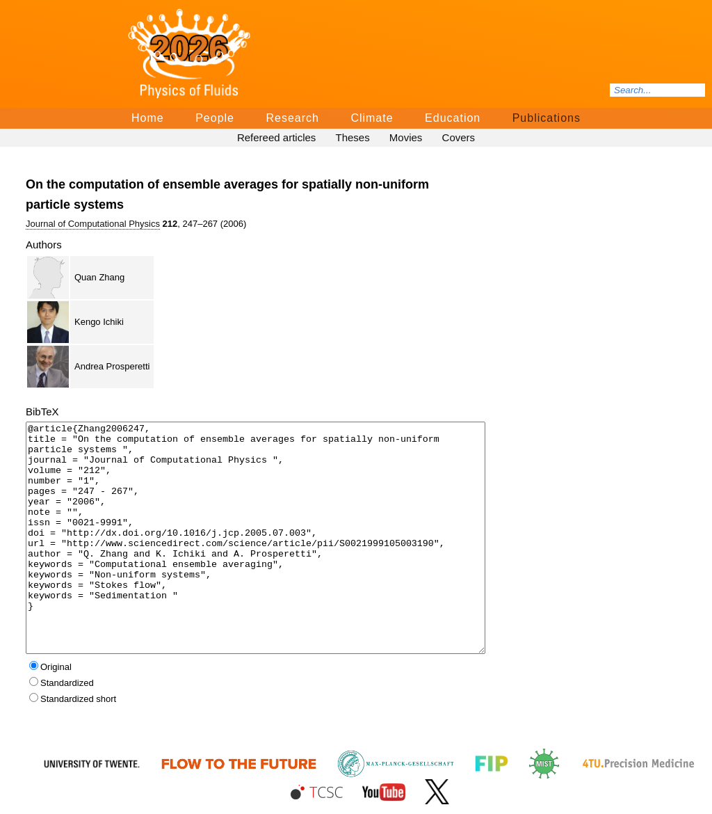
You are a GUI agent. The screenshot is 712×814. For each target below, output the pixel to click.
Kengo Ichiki (99, 322)
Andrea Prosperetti (111, 366)
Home (147, 118)
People (214, 118)
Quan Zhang (99, 277)
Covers (459, 137)
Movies (406, 137)
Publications (546, 118)
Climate (371, 118)
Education (452, 118)
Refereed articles (276, 137)
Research (292, 118)
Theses (352, 137)
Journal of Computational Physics (93, 223)
